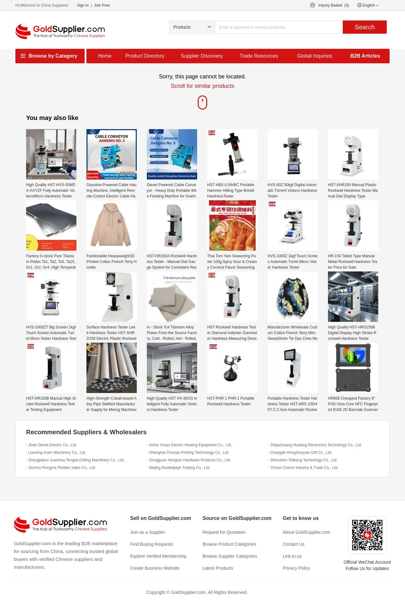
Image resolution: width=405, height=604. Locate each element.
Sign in (83, 5)
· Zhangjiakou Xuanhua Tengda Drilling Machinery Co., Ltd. (75, 460)
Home (105, 56)
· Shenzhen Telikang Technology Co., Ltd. (302, 460)
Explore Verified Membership (158, 556)
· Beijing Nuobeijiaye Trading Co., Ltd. (178, 467)
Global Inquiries (314, 56)
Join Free (102, 5)
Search (364, 27)
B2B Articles (365, 56)
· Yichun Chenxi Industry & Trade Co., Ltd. (303, 467)
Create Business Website (155, 568)
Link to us (292, 556)
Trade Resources (259, 56)
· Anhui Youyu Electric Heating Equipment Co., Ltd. (189, 445)
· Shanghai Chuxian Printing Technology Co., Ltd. (188, 452)
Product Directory (144, 56)
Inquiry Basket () (334, 5)
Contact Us (293, 544)
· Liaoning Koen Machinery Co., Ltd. (56, 452)
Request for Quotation (224, 532)
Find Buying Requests (151, 544)
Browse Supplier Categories (230, 556)
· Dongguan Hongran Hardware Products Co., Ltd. (189, 460)
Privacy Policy (296, 568)
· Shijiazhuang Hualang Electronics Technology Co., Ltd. (315, 445)
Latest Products (218, 568)
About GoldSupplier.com (306, 532)
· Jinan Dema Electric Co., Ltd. (51, 445)
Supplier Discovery (202, 56)
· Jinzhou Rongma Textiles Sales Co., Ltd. (61, 467)
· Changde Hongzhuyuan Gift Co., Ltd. (300, 452)
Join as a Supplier (147, 532)
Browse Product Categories (229, 544)
